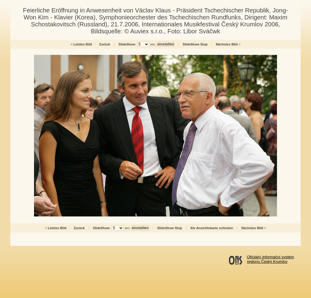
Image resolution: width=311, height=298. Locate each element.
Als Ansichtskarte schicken (211, 228)
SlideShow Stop (195, 44)
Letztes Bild (82, 44)
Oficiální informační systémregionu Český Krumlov (270, 259)
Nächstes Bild (227, 44)
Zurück (104, 44)
